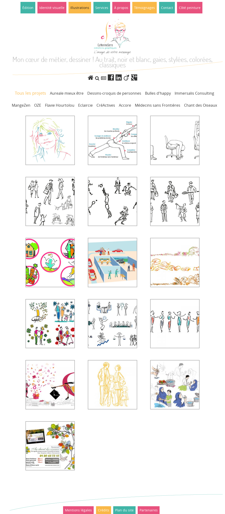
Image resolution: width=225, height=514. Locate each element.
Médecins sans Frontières (157, 105)
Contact (167, 7)
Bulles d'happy (158, 93)
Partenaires (149, 510)
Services (101, 7)
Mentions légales (78, 510)
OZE (37, 105)
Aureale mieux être (67, 93)
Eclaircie (85, 105)
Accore (125, 105)
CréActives (105, 105)
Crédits (103, 510)
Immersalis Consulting (194, 93)
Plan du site (124, 510)
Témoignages (144, 7)
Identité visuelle (51, 7)
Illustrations (79, 7)
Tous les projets (30, 93)
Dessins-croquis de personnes (114, 93)
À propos (121, 7)
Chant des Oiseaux (200, 105)
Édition (27, 7)
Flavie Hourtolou (59, 105)
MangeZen (21, 105)
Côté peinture (190, 7)
